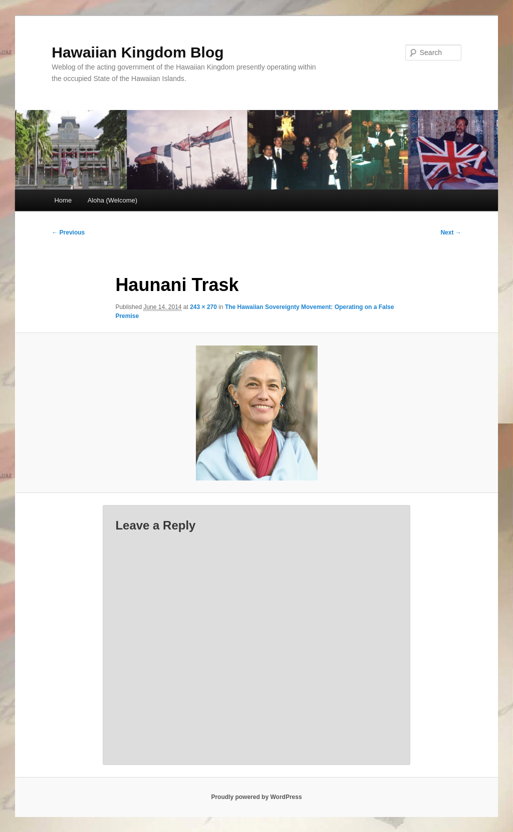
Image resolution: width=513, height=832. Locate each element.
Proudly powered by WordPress (256, 797)
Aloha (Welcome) (112, 200)
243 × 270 (203, 307)
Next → (450, 232)
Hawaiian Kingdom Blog (137, 52)
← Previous (68, 232)
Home (63, 200)
